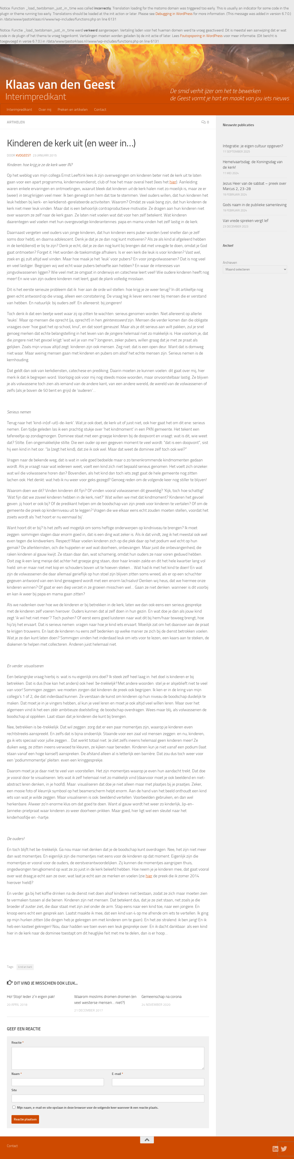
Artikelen (16, 122)
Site (14, 1090)
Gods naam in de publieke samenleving (255, 204)
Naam (16, 1074)
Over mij (45, 109)
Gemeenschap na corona (161, 996)
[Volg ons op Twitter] (284, 1149)
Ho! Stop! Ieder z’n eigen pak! (31, 996)
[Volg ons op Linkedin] (275, 1149)
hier (173, 182)
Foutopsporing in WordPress (201, 36)
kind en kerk (25, 967)
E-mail (117, 1074)
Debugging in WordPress (173, 13)
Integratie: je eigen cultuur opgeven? (253, 146)
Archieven (230, 263)
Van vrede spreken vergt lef (246, 220)
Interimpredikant (19, 109)
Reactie (17, 1043)
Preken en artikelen (73, 109)
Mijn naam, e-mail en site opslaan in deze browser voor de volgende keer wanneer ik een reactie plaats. (87, 1108)
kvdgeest (23, 155)
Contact (100, 109)
